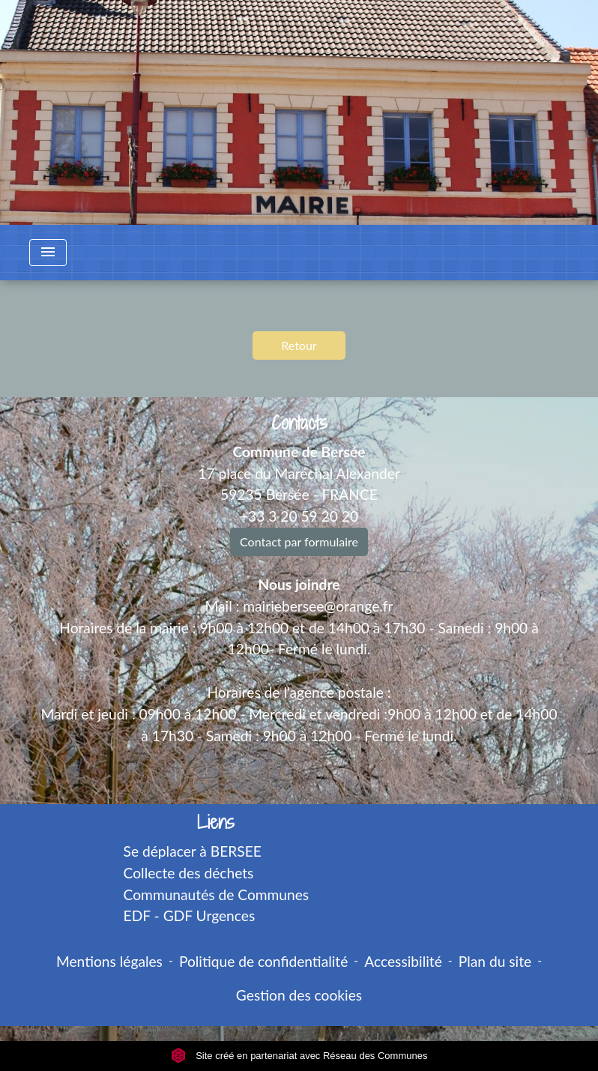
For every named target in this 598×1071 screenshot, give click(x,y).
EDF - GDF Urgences (190, 915)
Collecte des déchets (189, 872)
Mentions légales (109, 961)
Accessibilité (403, 961)
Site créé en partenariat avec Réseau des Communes (299, 1055)
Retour (298, 345)
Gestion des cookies (299, 995)
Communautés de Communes (216, 894)
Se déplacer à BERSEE (193, 851)
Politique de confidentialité (263, 961)
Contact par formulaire (299, 541)
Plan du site (495, 961)
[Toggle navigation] (48, 252)
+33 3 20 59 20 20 (299, 516)
